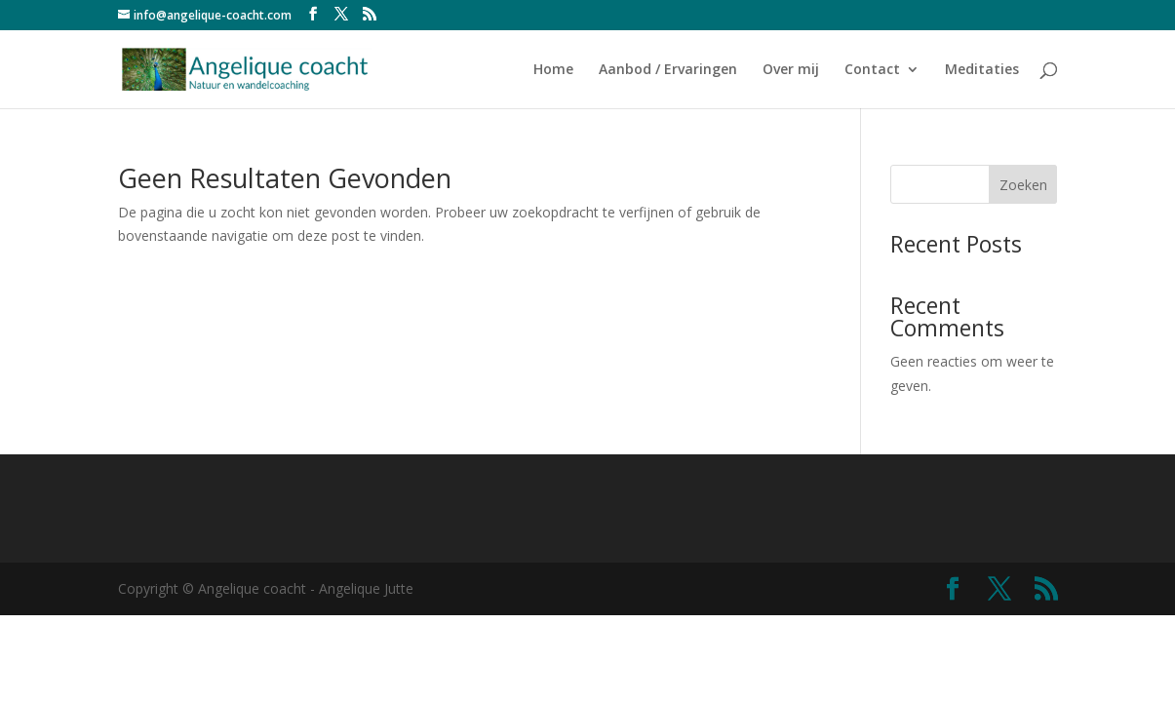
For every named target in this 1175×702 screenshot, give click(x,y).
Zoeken (1023, 185)
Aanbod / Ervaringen (668, 70)
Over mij (791, 70)
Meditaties (982, 70)
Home (553, 70)
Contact (872, 70)
